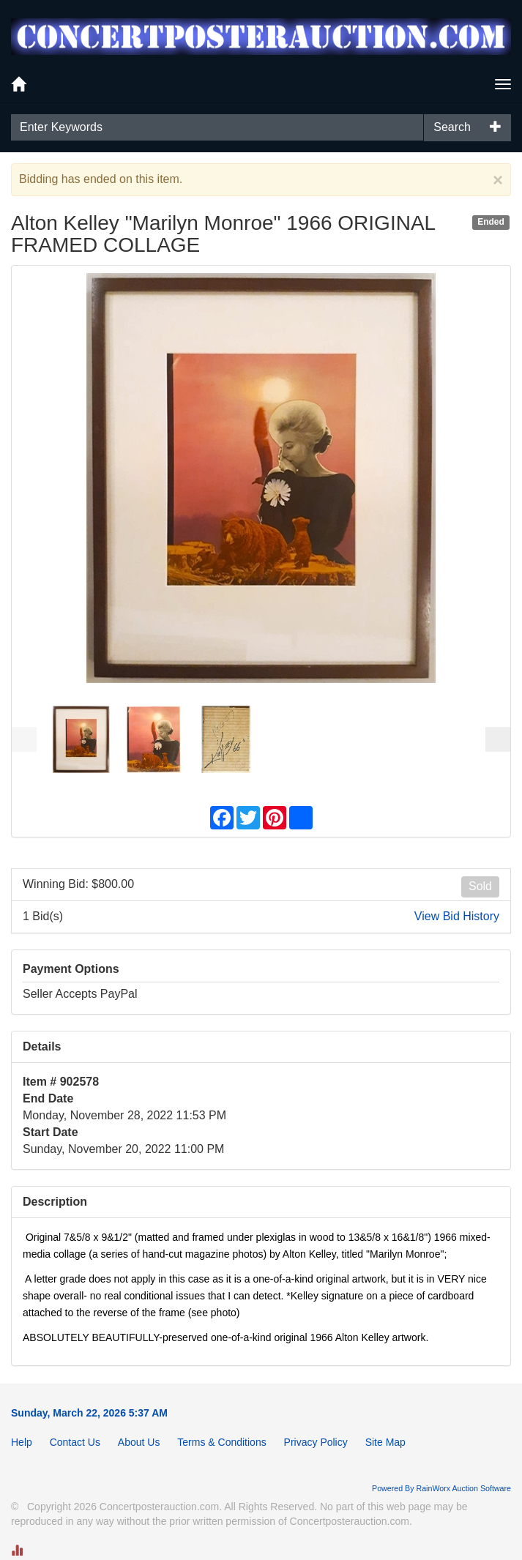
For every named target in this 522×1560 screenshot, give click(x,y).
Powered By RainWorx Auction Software (441, 1488)
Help (21, 1442)
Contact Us (75, 1442)
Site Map (385, 1442)
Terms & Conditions (221, 1442)
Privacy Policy (316, 1442)
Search (452, 127)
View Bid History (456, 916)
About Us (139, 1442)
